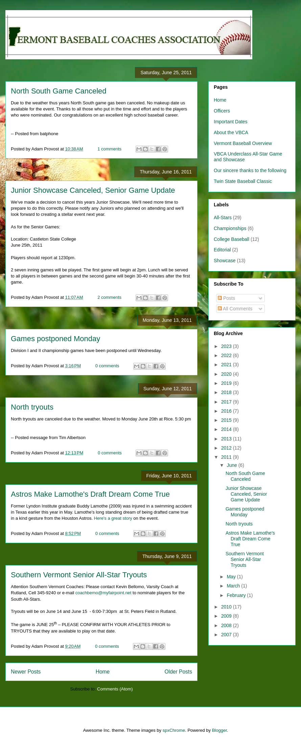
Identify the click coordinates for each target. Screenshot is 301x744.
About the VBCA (231, 132)
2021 (227, 364)
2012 (227, 448)
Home (103, 672)
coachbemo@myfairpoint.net (103, 592)
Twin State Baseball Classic (243, 181)
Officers (222, 110)
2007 (227, 634)
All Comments (235, 308)
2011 (227, 457)
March (234, 585)
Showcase (225, 260)
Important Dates (231, 121)
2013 (227, 438)
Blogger (219, 730)
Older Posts (178, 672)
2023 (227, 346)
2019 (227, 383)
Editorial (222, 249)
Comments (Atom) (115, 688)
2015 (227, 420)
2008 (227, 625)
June (232, 465)
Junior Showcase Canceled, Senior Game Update (93, 190)
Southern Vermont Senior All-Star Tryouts (79, 575)
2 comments (109, 297)
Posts (226, 298)
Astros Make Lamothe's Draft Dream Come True (90, 494)
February (237, 595)
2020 (227, 374)
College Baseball (231, 239)
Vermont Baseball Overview (243, 143)
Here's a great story (113, 518)
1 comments (109, 148)
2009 (227, 616)
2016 (227, 411)
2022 (227, 355)
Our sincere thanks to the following (250, 170)
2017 (227, 402)
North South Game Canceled (59, 91)
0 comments (107, 365)
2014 (227, 429)
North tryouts (32, 407)
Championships (230, 228)
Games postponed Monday (55, 338)
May (232, 576)
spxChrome (174, 730)
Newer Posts (26, 672)
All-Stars (223, 217)
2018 (227, 392)
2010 (227, 606)
